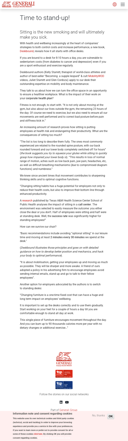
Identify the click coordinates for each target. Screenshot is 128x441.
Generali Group (68, 410)
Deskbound (27, 51)
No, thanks (98, 416)
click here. (38, 435)
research (27, 200)
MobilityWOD (96, 76)
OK (111, 417)
